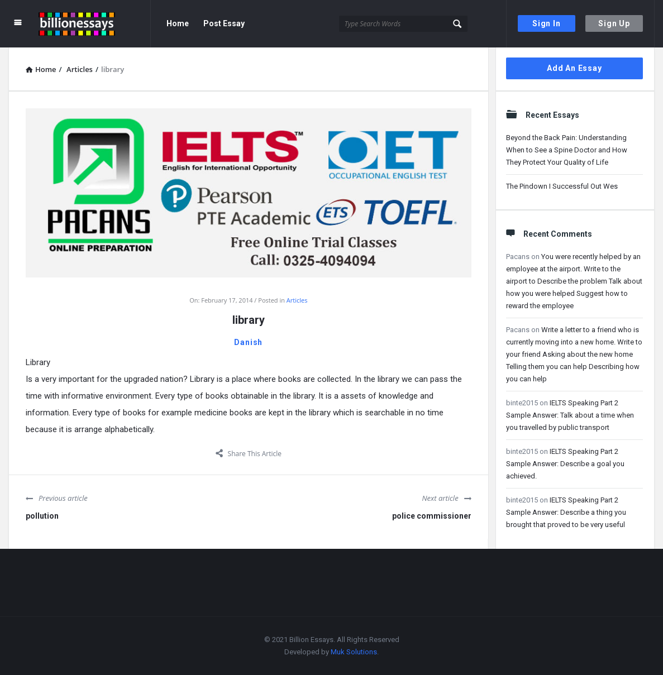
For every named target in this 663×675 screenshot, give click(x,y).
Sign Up (614, 23)
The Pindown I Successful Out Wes (562, 186)
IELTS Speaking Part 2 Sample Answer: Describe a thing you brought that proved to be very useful (566, 512)
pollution (42, 515)
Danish (248, 342)
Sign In (546, 23)
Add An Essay (574, 68)
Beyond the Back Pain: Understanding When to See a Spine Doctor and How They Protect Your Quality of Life (566, 149)
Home (177, 23)
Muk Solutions (354, 652)
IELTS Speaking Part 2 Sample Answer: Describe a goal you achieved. (565, 463)
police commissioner (431, 515)
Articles (297, 300)
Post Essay (224, 23)
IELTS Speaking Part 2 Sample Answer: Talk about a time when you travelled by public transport (570, 415)
